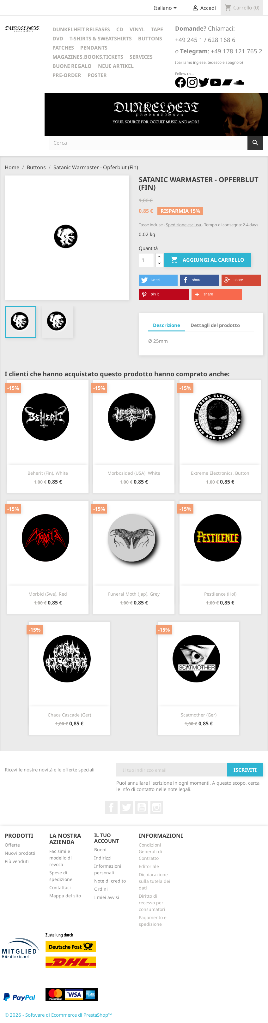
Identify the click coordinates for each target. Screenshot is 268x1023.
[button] (158, 280)
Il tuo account (106, 838)
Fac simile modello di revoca (60, 857)
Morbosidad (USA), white (133, 473)
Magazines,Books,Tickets (87, 56)
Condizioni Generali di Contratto (150, 851)
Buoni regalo (72, 65)
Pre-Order (66, 75)
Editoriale (149, 866)
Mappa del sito (65, 896)
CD (119, 29)
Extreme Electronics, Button (220, 473)
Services (141, 56)
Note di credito (110, 881)
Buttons (150, 38)
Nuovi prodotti (20, 853)
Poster (97, 75)
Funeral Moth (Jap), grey (134, 594)
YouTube (141, 807)
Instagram (156, 807)
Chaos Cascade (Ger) (69, 715)
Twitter (126, 807)
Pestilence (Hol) (220, 594)
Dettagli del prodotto (215, 325)
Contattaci (60, 887)
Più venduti (17, 861)
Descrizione (166, 325)
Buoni (100, 850)
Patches (63, 47)
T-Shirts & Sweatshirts (101, 38)
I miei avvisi (106, 897)
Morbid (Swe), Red (47, 594)
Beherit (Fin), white (47, 473)
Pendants (93, 47)
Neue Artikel (116, 65)
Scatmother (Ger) (198, 715)
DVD (57, 38)
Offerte (12, 845)
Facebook (111, 807)
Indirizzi (103, 858)
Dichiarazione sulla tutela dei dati (154, 881)
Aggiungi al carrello (207, 260)
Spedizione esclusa (184, 225)
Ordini (101, 889)
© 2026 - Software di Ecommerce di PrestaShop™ (58, 1015)
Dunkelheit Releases (81, 29)
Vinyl (137, 29)
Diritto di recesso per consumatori (152, 902)
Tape (157, 29)
